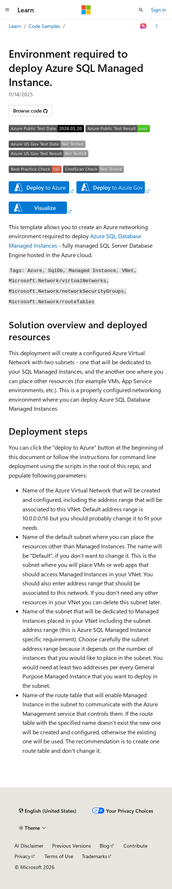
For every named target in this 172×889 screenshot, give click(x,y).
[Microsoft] (86, 10)
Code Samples (44, 26)
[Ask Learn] (144, 26)
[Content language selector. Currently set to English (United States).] (47, 811)
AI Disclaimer (28, 845)
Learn (15, 26)
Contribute (135, 845)
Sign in (158, 9)
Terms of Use (59, 856)
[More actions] (157, 26)
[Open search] (141, 9)
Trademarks (94, 856)
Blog (104, 845)
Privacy (22, 856)
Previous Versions (71, 845)
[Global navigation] (7, 9)
